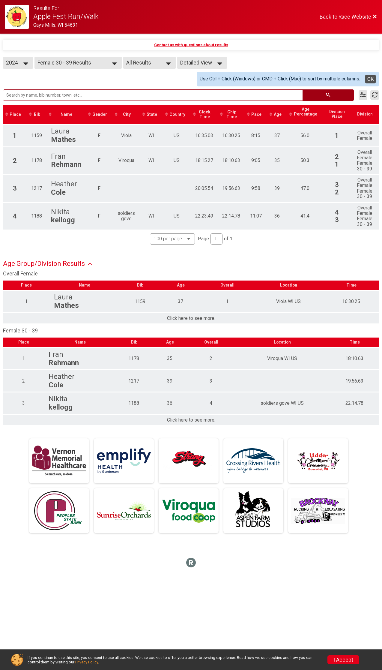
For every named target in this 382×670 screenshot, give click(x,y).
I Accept (343, 660)
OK (370, 79)
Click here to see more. (191, 318)
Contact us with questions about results (191, 45)
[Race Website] (19, 17)
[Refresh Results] (374, 95)
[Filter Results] (363, 95)
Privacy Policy (86, 662)
